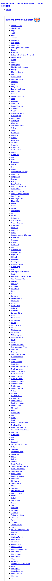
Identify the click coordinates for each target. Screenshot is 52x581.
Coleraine (14, 128)
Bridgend (14, 87)
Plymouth (14, 408)
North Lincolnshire (18, 371)
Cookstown (15, 133)
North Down (15, 364)
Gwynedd (14, 228)
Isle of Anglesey (17, 264)
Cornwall (14, 135)
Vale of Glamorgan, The (20, 530)
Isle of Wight (15, 267)
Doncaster (15, 162)
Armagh (14, 38)
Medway (14, 323)
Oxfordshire (15, 398)
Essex (13, 206)
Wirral (13, 566)
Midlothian (15, 332)
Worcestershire (16, 573)
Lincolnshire (15, 306)
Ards (13, 35)
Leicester (14, 296)
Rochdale (14, 432)
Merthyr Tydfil (16, 325)
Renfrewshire (16, 425)
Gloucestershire (17, 223)
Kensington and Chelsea (20, 272)
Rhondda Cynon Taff (18, 427)
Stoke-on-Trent (16, 493)
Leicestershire (16, 298)
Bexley (13, 62)
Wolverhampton (17, 571)
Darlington (15, 147)
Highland (14, 255)
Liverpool (14, 311)
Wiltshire (14, 561)
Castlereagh (15, 118)
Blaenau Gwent (17, 72)
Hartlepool (15, 245)
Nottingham (15, 386)
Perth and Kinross (17, 403)
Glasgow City (16, 220)
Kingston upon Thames (19, 279)
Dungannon (15, 177)
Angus (13, 31)
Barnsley (14, 52)
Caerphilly (15, 101)
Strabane (14, 496)
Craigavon (15, 140)
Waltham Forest (17, 537)
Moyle (13, 342)
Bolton (13, 74)
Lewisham (15, 301)
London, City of (16, 313)
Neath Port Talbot (17, 345)
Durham (14, 179)
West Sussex (16, 554)
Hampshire (15, 237)
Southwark (15, 479)
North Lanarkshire (17, 369)
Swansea (14, 508)
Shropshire (15, 454)
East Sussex (15, 196)
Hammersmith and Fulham (21, 235)
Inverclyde (15, 262)
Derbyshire (15, 155)
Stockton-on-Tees (17, 491)
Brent (13, 84)
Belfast (13, 60)
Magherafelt (15, 318)
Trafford (14, 527)
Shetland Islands (17, 452)
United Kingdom (25, 20)
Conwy (13, 130)
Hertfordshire (16, 252)
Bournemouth (16, 77)
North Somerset (17, 374)
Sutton (13, 505)
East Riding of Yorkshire (20, 194)
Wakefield (14, 532)
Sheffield (14, 449)
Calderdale (15, 104)
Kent (13, 274)
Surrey (13, 503)
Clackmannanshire (18, 125)
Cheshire (14, 123)
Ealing (13, 181)
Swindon (14, 510)
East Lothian (15, 189)
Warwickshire (16, 544)
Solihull (14, 459)
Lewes (8, 10)
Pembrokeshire (16, 401)
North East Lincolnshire (19, 367)
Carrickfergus (16, 116)
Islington (14, 269)
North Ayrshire (16, 362)
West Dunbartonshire (19, 549)
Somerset (14, 461)
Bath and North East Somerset (22, 55)
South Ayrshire (16, 464)
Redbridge (15, 420)
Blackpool (14, 69)
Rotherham (15, 435)
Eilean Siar (15, 201)
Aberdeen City (16, 26)
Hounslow (14, 259)
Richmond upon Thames (20, 430)
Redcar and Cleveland (19, 423)
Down (13, 167)
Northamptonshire (17, 381)
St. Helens (15, 481)
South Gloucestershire (19, 466)
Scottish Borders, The (19, 444)
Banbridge (15, 45)
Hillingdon (14, 257)
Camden (14, 108)
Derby (13, 152)
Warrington (15, 542)
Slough (13, 457)
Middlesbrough (16, 330)
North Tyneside (16, 376)
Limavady (14, 303)
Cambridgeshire (17, 106)
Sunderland (15, 500)
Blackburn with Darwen (19, 67)
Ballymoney (15, 43)
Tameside (14, 513)
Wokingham (15, 569)
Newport (14, 352)
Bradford (14, 82)
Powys (13, 415)
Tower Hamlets (16, 525)
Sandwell (14, 442)
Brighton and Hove (18, 89)
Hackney (14, 230)
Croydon (14, 143)
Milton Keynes (16, 335)
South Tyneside (17, 471)
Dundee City (15, 174)
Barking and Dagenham (20, 48)
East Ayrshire (16, 184)
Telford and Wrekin (18, 515)
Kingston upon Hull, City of (21, 276)
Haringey (14, 240)
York (13, 578)
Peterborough (16, 405)
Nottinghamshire (17, 388)
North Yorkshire (17, 379)
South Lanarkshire (18, 469)
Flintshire (14, 216)
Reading (14, 418)
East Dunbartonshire (18, 186)
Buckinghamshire (17, 96)
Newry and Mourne (18, 354)
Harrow (14, 242)
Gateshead (15, 218)
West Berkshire (16, 547)
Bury (13, 99)
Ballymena (15, 40)
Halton (13, 233)
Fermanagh (15, 211)
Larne (13, 291)
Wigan (13, 559)
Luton (13, 315)
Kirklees (14, 281)
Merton (13, 328)
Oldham (14, 391)
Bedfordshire (16, 57)
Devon (13, 160)
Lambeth (14, 286)
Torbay (13, 520)
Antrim (13, 33)
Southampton (16, 474)
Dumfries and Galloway (19, 172)
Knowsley (14, 284)
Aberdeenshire (16, 28)
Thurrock (14, 517)
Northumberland (17, 384)
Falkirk (13, 208)
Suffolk (13, 498)
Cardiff (13, 111)
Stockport (14, 488)
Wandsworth (15, 539)
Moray (13, 340)
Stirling (13, 486)
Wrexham (14, 576)
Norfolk (13, 359)
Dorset (13, 164)
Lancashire (15, 289)
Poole (13, 410)
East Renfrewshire (18, 191)
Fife (12, 213)
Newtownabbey (17, 357)
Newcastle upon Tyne (19, 347)
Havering (14, 247)
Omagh (14, 393)
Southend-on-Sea (17, 476)
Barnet (13, 50)
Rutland (14, 437)
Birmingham (15, 65)
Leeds (13, 293)
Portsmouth (15, 413)
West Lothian (16, 552)
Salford (13, 440)
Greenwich (15, 225)
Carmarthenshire (17, 113)
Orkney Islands (16, 396)
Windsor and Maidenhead (20, 564)
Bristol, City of (16, 91)
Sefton (13, 447)
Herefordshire (16, 250)
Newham (14, 349)
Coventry (14, 138)
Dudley (13, 169)
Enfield (13, 203)
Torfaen (14, 522)
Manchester (15, 320)
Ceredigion (15, 121)
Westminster (15, 556)
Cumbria (14, 145)
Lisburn (14, 308)
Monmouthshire (17, 337)
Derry (13, 157)
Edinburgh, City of (17, 199)
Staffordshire (16, 483)
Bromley (14, 94)
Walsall (13, 535)
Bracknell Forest (17, 79)
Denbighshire (16, 150)
